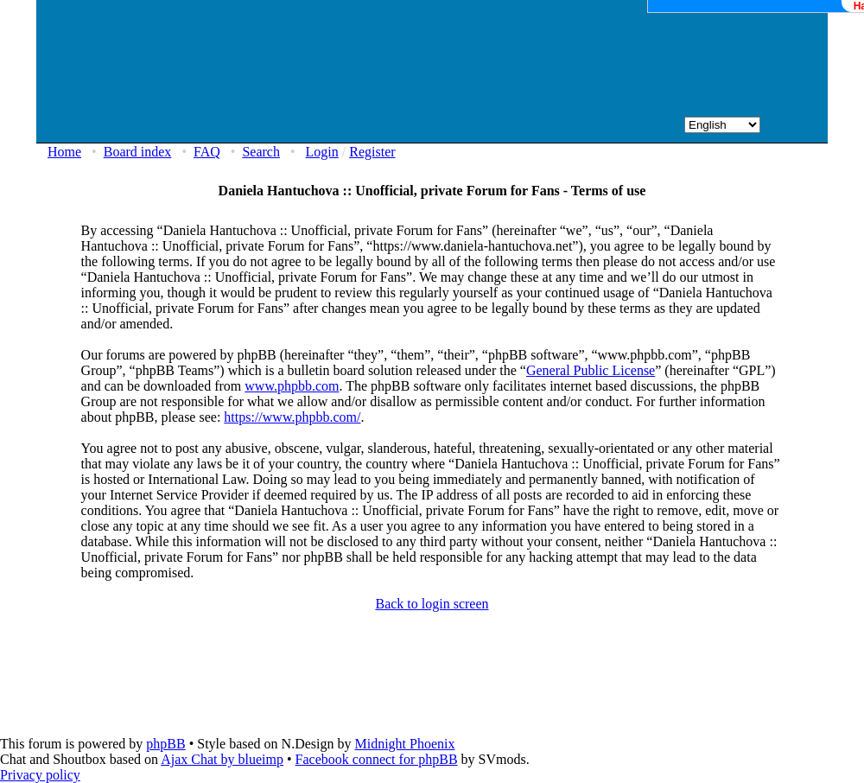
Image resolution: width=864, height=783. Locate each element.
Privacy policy (40, 774)
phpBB (165, 743)
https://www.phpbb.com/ (292, 417)
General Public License (590, 370)
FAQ (207, 151)
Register (372, 151)
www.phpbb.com (292, 386)
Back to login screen (431, 603)
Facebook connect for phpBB (376, 759)
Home (64, 151)
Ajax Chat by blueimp (222, 759)
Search (261, 151)
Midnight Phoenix (404, 743)
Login (322, 151)
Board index (138, 151)
